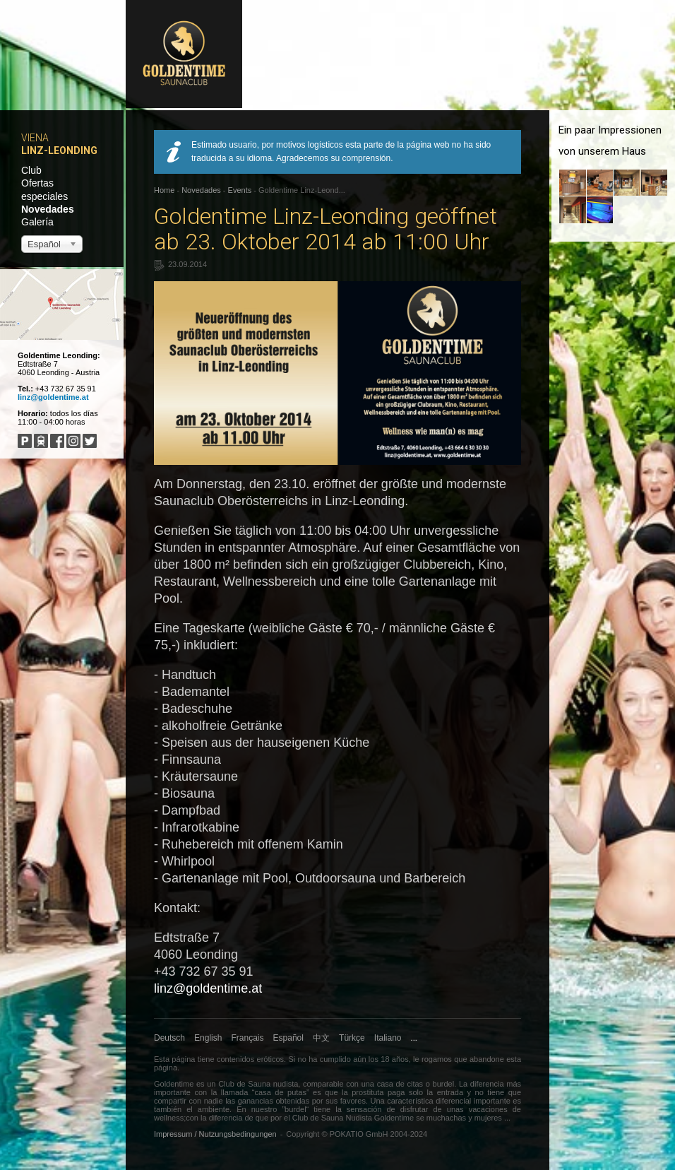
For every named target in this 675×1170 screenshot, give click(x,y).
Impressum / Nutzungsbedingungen (215, 1134)
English (208, 1038)
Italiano (388, 1038)
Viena (35, 137)
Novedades (47, 209)
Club (31, 170)
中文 (321, 1038)
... (414, 1038)
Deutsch (169, 1038)
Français (248, 1038)
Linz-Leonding (59, 150)
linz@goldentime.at (53, 397)
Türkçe (352, 1038)
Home (164, 190)
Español (288, 1038)
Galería (37, 222)
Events (240, 190)
